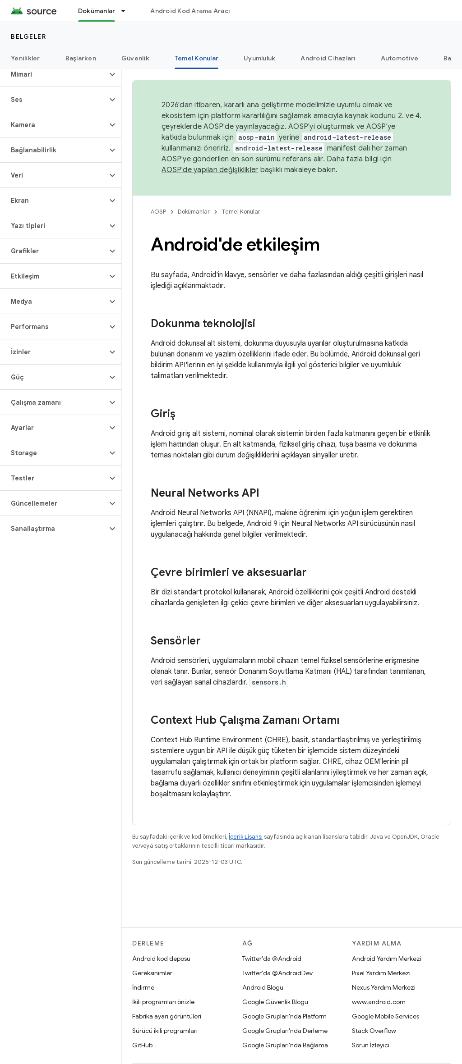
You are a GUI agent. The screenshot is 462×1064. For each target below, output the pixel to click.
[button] (53, 74)
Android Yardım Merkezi (386, 958)
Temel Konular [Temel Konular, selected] (196, 58)
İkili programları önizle (163, 1002)
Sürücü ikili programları (165, 1031)
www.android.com (379, 1002)
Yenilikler (25, 58)
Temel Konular (241, 211)
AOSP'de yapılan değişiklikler (210, 169)
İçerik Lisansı (246, 836)
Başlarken (80, 58)
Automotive (400, 58)
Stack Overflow (374, 1031)
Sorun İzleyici (370, 1045)
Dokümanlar (194, 211)
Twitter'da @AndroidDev (277, 973)
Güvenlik (135, 58)
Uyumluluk (259, 58)
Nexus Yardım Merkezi (384, 987)
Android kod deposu (161, 958)
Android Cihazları (327, 58)
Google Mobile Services (385, 1016)
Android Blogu (262, 987)
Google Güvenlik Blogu (275, 1002)
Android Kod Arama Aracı (190, 11)
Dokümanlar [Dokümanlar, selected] (97, 11)
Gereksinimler (152, 973)
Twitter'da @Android (271, 958)
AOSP (158, 211)
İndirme (143, 987)
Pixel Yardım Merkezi (381, 973)
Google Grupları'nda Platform (284, 1016)
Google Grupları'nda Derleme (285, 1031)
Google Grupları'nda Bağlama (285, 1045)
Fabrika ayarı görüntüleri (166, 1016)
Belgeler (28, 36)
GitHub (142, 1045)
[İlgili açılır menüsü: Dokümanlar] (127, 11)
